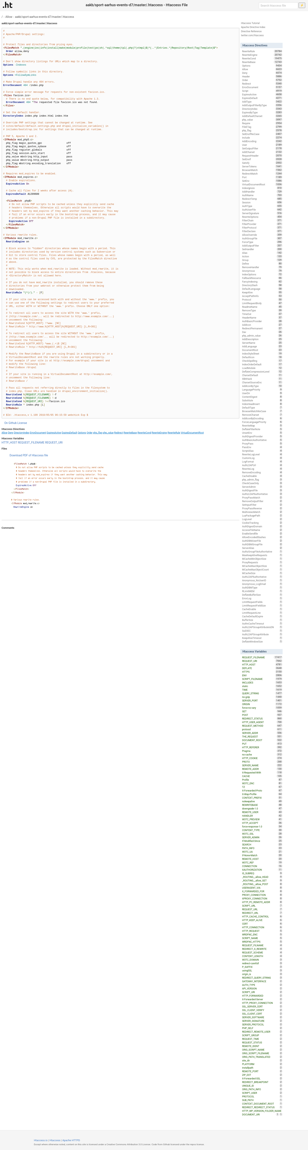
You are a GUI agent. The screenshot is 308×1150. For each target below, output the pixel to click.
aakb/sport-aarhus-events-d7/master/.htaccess (44, 16)
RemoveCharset (262, 414)
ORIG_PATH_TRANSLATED (262, 1056)
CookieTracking (262, 522)
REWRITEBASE (262, 804)
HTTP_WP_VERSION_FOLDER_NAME (262, 1111)
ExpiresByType (262, 112)
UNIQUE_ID (262, 1085)
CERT (262, 923)
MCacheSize (262, 573)
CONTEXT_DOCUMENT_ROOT (262, 1103)
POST (262, 714)
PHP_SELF (262, 1028)
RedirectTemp (262, 198)
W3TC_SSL (262, 833)
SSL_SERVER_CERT (262, 1006)
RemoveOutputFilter (262, 501)
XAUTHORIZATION (262, 869)
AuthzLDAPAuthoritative (262, 494)
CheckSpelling (262, 360)
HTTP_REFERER (262, 747)
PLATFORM (262, 1064)
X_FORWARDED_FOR (262, 891)
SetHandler (262, 249)
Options (82, 432)
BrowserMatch (262, 170)
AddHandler (262, 191)
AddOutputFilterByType (262, 105)
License (22, 423)
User (262, 144)
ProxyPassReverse (262, 508)
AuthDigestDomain (262, 526)
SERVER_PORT (262, 700)
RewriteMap (262, 425)
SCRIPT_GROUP (262, 1035)
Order (89, 432)
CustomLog (262, 458)
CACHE (262, 776)
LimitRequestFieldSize (262, 605)
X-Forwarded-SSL (262, 1078)
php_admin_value (262, 335)
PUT (262, 743)
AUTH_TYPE (262, 984)
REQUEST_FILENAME (31, 442)
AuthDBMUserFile (262, 540)
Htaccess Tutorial (250, 23)
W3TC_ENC (262, 783)
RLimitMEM (262, 591)
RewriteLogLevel (262, 454)
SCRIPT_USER (262, 1092)
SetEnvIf (262, 159)
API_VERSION (262, 988)
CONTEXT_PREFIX (262, 797)
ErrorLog (262, 598)
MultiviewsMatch (262, 512)
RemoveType (262, 310)
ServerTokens (262, 166)
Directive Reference (251, 31)
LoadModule (262, 368)
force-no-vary (262, 707)
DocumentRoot (262, 350)
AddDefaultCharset (262, 116)
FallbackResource (262, 278)
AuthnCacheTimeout (262, 623)
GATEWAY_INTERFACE (262, 981)
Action (262, 256)
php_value (108, 432)
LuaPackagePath (262, 515)
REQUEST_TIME (262, 1038)
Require (262, 123)
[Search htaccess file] (278, 5)
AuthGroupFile (262, 238)
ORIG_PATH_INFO (262, 1089)
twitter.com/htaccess (252, 35)
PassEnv (262, 447)
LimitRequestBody (262, 303)
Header (262, 76)
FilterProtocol (262, 227)
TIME (262, 689)
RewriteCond (144, 432)
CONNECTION (262, 866)
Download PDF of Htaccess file (29, 455)
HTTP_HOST (9, 442)
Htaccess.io (41, 1140)
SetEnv (262, 180)
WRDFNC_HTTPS (262, 941)
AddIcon (262, 324)
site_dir (262, 1060)
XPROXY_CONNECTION (262, 898)
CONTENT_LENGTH (262, 956)
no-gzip (262, 696)
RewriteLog (262, 468)
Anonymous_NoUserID (262, 580)
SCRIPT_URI (262, 992)
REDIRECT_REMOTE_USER (262, 1031)
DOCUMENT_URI (260, 1114)
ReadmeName (262, 306)
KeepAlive (262, 292)
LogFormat (262, 461)
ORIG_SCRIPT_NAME (262, 1049)
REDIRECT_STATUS (262, 718)
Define (262, 263)
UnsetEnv (262, 432)
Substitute (262, 400)
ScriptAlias (262, 450)
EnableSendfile (262, 533)
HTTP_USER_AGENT (262, 722)
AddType (262, 101)
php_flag (97, 432)
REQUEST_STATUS (262, 1042)
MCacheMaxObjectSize (262, 566)
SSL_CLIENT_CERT (262, 1013)
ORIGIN (262, 704)
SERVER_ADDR (262, 732)
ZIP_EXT (262, 1074)
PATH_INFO (262, 848)
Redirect (118, 432)
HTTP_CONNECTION (262, 927)
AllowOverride (262, 234)
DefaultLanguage (262, 288)
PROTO (262, 761)
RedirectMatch (262, 173)
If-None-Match (262, 855)
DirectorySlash (262, 285)
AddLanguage (262, 346)
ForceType (262, 242)
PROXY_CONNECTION (262, 894)
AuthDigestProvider (262, 436)
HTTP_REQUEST (262, 930)
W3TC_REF (262, 862)
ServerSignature (262, 213)
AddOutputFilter (262, 245)
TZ (262, 786)
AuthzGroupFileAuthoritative (262, 551)
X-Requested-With (262, 772)
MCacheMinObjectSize (262, 558)
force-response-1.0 (262, 826)
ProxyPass (262, 443)
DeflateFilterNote (262, 429)
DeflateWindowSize (262, 641)
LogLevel (262, 519)
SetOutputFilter (262, 148)
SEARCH (262, 844)
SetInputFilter (262, 504)
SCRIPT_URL (262, 905)
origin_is (262, 974)
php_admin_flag (262, 479)
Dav (262, 332)
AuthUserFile (262, 209)
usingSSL (262, 970)
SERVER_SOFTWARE (262, 1017)
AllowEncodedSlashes (262, 537)
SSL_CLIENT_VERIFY (262, 1010)
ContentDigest (262, 396)
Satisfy (262, 162)
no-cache (262, 754)
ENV (262, 675)
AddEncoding (262, 141)
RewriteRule (174, 432)
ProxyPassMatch (262, 497)
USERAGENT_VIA (262, 887)
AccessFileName (262, 530)
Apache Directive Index (253, 27)
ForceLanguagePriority (262, 422)
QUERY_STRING (262, 693)
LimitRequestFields (262, 601)
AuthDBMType (262, 587)
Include (262, 137)
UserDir (262, 393)
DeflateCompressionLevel (262, 371)
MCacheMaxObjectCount (262, 569)
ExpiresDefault (69, 432)
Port (262, 177)
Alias (262, 252)
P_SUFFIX (262, 966)
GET (262, 711)
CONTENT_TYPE (262, 830)
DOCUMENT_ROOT (262, 740)
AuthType (262, 206)
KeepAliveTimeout (262, 637)
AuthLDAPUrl (262, 465)
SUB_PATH (262, 1100)
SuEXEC (262, 630)
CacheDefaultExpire (262, 616)
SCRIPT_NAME (262, 938)
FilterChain (262, 220)
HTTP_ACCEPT (262, 822)
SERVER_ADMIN (262, 837)
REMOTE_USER (262, 812)
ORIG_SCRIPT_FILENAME (262, 1053)
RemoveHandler (262, 267)
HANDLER (262, 815)
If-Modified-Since (262, 840)
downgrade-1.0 (262, 808)
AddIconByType (262, 386)
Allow (8, 16)
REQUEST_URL (262, 909)
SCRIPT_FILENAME (262, 678)
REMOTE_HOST (262, 858)
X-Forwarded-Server (262, 999)
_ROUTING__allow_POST (262, 884)
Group (262, 260)
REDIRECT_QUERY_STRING (262, 977)
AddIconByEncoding (262, 418)
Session (262, 202)
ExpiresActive (54, 432)
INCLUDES (262, 682)
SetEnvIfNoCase (262, 134)
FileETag (262, 126)
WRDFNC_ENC (262, 934)
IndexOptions (262, 274)
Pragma (262, 750)
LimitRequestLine (262, 612)
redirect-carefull (262, 963)
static (262, 686)
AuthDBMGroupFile (262, 544)
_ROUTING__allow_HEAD (262, 876)
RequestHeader (262, 155)
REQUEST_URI (54, 442)
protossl (262, 729)
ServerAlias (262, 548)
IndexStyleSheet (262, 353)
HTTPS (262, 671)
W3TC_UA (262, 851)
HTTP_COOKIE (262, 758)
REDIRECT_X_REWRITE (262, 948)
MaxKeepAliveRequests (262, 555)
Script (262, 90)
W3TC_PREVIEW (262, 819)
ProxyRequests (262, 562)
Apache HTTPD (71, 1140)
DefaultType (262, 407)
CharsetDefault (262, 375)
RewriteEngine (159, 432)
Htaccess (55, 1140)
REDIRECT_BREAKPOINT (262, 1082)
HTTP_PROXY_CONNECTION (262, 1002)
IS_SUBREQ (262, 873)
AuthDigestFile (262, 490)
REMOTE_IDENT (262, 1046)
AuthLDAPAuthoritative (262, 576)
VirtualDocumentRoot (192, 432)
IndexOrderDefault (262, 364)
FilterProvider (262, 224)
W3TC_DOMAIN (262, 959)
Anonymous (262, 270)
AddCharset (262, 152)
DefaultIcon (262, 357)
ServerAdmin (262, 486)
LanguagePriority (262, 389)
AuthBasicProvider (262, 321)
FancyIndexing (262, 281)
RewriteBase (130, 432)
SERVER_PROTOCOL (262, 1024)
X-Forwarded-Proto (262, 790)
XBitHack (262, 378)
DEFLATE (262, 668)
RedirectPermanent (262, 328)
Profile (262, 779)
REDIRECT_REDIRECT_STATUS (262, 1107)
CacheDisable (262, 476)
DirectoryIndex (21, 432)
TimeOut (262, 314)
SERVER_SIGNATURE (262, 1020)
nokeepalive (262, 801)
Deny (10, 432)
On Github (10, 423)
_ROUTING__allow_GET (262, 880)
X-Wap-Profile (262, 794)
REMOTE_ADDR (262, 768)
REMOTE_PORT (262, 1071)
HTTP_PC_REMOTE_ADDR (262, 902)
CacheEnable (262, 609)
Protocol (262, 299)
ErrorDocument (38, 432)
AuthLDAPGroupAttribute (262, 634)
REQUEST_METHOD (262, 725)
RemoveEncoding (262, 472)
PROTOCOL (262, 1096)
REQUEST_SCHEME (262, 952)
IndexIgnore (262, 188)
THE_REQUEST (262, 736)
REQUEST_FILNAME (262, 945)
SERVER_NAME (262, 765)
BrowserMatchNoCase (262, 411)
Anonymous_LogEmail (262, 583)
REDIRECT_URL (262, 912)
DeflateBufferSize (262, 594)
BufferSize (262, 619)
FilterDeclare (262, 231)
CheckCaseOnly (262, 483)
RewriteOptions (262, 216)
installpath (262, 1067)
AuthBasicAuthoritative (262, 440)
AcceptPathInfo (262, 296)
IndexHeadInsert (262, 404)
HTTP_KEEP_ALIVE (262, 920)
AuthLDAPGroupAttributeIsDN (262, 627)
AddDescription (262, 339)
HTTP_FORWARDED (262, 995)
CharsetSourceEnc (262, 382)
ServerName (262, 342)
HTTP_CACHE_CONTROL (262, 916)
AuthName (262, 195)
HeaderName (262, 317)
